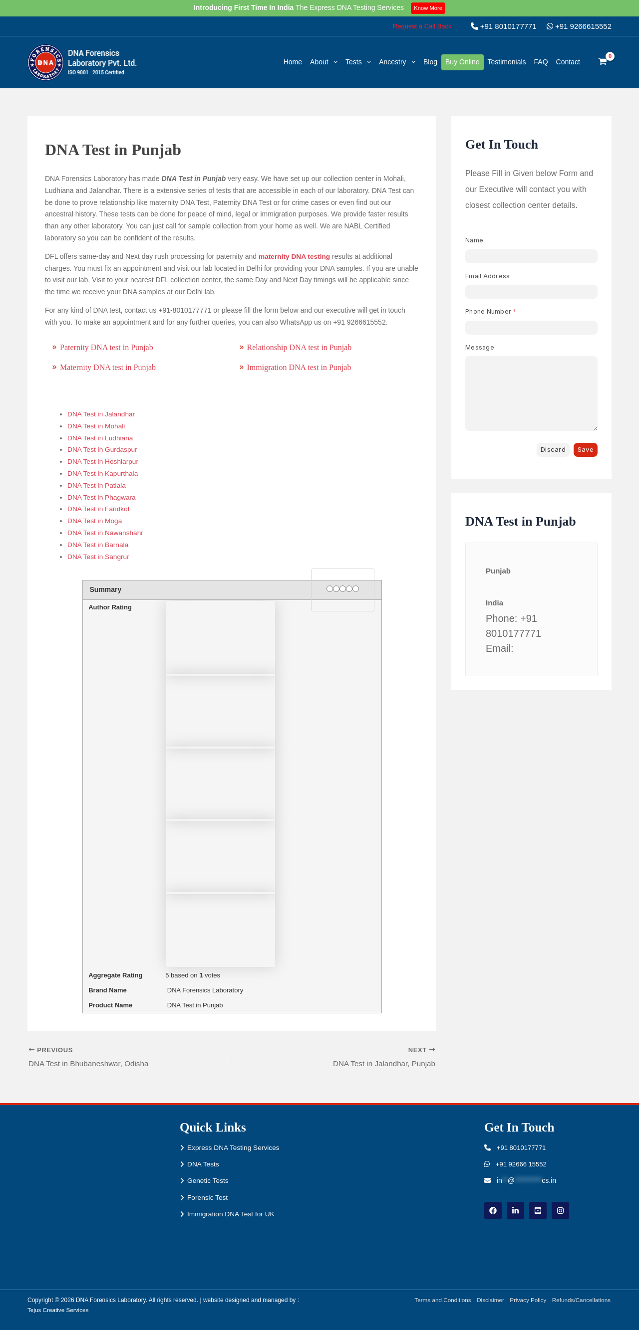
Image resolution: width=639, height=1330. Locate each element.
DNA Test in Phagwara (102, 497)
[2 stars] (336, 588)
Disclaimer (488, 1300)
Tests (358, 62)
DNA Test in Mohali (96, 426)
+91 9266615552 (579, 26)
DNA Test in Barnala (98, 545)
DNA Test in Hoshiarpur (103, 461)
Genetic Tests (208, 1181)
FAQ (541, 62)
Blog (430, 62)
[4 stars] (349, 588)
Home (293, 62)
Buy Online (462, 62)
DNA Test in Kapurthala (103, 473)
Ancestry (397, 62)
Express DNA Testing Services (234, 1147)
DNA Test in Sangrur (99, 557)
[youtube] (538, 1211)
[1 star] (329, 588)
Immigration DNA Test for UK (232, 1215)
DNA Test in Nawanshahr (106, 533)
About (323, 62)
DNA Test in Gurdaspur (103, 449)
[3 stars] (342, 588)
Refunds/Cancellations (582, 1300)
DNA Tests (203, 1164)
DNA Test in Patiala (97, 485)
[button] (422, 26)
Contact (568, 62)
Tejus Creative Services (58, 1310)
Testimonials (507, 62)
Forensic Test (208, 1198)
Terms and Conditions (439, 1300)
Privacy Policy (527, 1300)
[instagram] (560, 1211)
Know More (429, 7)
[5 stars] (355, 588)
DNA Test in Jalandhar (101, 414)
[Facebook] (493, 1211)
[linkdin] (515, 1211)
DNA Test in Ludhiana (100, 438)
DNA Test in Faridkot (99, 509)
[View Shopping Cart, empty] (603, 62)
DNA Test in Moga (95, 521)
